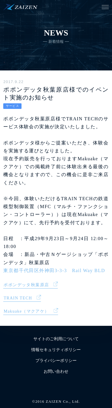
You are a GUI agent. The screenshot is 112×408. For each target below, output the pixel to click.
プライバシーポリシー (56, 360)
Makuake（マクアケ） (26, 311)
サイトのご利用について (56, 339)
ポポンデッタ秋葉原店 (26, 285)
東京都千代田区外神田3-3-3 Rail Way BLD (54, 270)
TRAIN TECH (18, 298)
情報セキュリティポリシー (56, 350)
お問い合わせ (56, 371)
